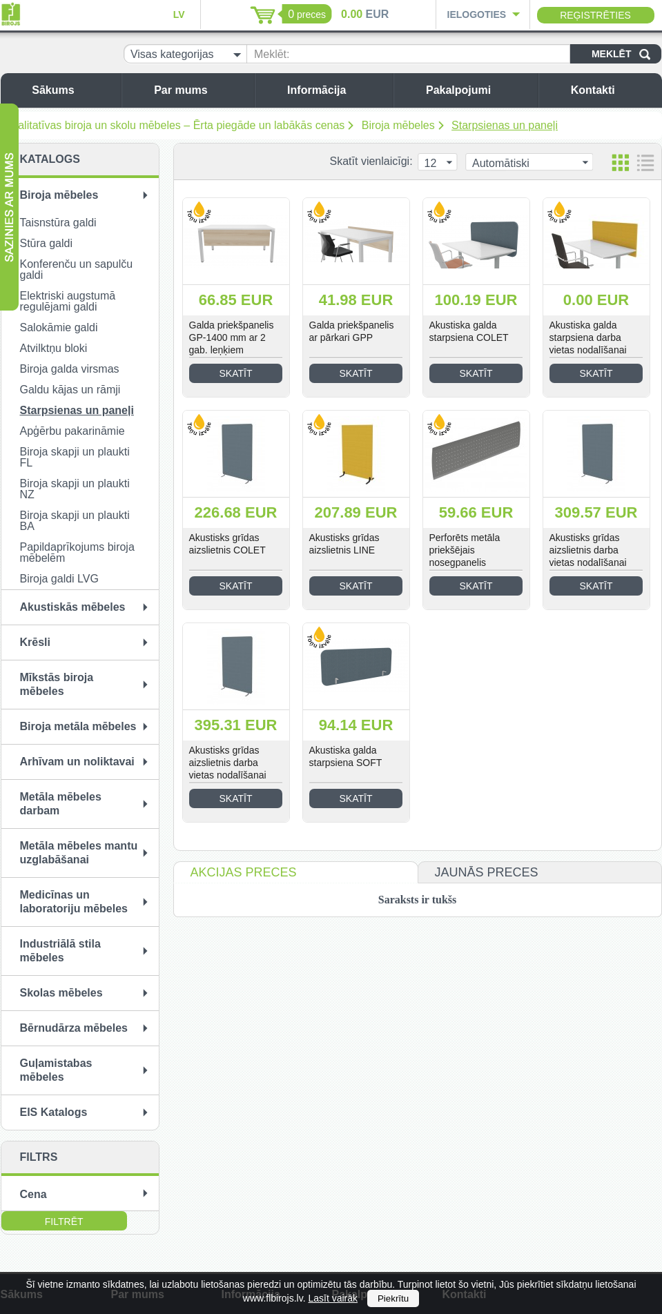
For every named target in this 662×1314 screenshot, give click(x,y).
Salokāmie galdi (59, 327)
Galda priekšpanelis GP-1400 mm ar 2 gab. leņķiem (231, 337)
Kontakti (613, 90)
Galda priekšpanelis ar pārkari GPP (351, 331)
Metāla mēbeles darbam (60, 803)
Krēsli (35, 642)
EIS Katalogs (54, 1112)
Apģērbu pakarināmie (72, 431)
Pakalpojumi (478, 90)
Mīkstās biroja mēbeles (57, 684)
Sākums (73, 90)
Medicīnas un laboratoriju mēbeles (74, 901)
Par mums (200, 90)
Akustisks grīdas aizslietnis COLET (227, 544)
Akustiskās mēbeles (73, 607)
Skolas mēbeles (61, 993)
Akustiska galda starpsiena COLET (469, 331)
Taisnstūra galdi (58, 222)
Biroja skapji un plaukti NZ (75, 489)
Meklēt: (272, 54)
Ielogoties (477, 14)
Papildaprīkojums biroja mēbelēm (77, 552)
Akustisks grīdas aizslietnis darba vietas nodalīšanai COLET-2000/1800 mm (229, 775)
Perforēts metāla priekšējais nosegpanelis (464, 550)
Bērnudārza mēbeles (74, 1028)
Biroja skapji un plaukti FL (75, 457)
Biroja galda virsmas (69, 369)
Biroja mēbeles (398, 125)
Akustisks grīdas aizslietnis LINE (344, 544)
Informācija (336, 90)
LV (179, 14)
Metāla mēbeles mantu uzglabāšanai (79, 852)
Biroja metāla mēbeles (78, 726)
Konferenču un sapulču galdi (76, 269)
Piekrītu (393, 1298)
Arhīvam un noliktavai (77, 761)
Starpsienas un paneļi (504, 125)
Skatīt (236, 373)
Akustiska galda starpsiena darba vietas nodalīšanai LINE (588, 344)
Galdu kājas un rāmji (70, 389)
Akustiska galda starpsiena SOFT (345, 756)
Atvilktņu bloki (54, 348)
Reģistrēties (595, 15)
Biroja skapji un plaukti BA (75, 520)
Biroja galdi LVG (59, 579)
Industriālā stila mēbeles (60, 950)
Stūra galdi (46, 243)
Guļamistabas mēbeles (56, 1070)
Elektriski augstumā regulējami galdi (68, 301)
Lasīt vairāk (333, 1298)
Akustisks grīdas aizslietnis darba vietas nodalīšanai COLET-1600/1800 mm (589, 562)
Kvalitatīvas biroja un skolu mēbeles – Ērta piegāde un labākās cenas (175, 125)
